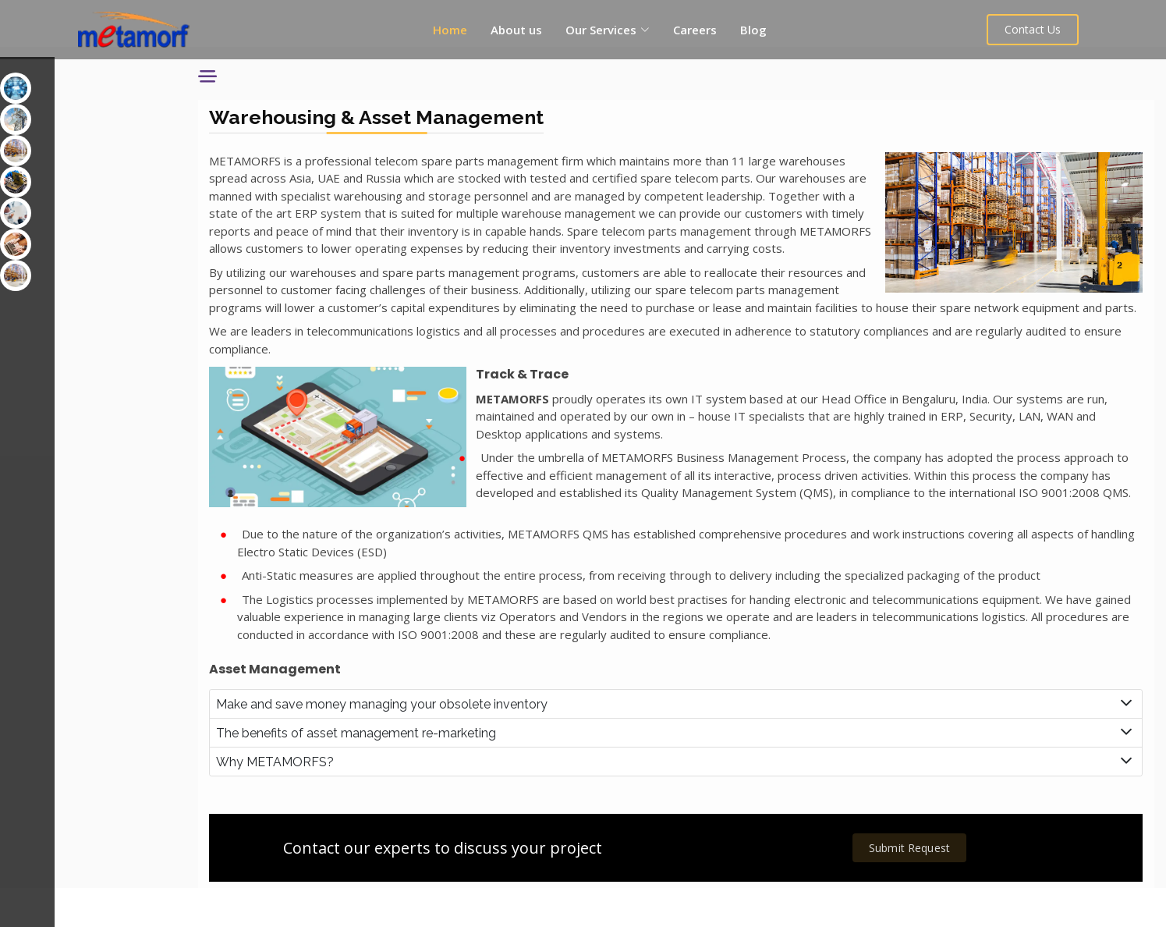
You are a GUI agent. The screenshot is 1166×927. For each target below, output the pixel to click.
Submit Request (919, 885)
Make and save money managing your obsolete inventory (430, 740)
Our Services (51, 73)
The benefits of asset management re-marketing (404, 769)
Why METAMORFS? (323, 798)
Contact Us (1040, 29)
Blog (755, 29)
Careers (696, 29)
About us (518, 29)
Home (451, 29)
